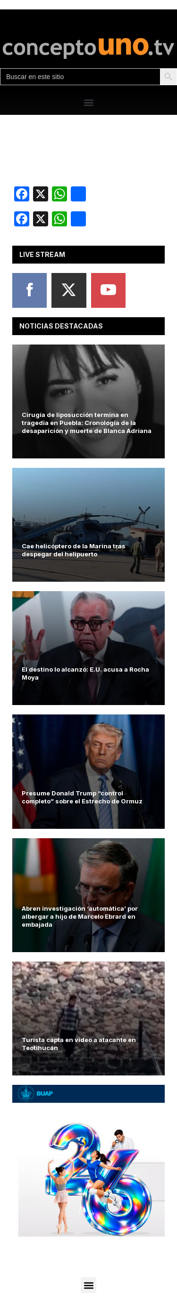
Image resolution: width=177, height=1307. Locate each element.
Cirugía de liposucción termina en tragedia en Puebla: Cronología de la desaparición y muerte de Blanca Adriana (87, 422)
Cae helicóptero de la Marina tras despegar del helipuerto (74, 550)
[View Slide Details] (88, 1161)
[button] (88, 102)
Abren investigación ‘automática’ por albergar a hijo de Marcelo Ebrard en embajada (80, 916)
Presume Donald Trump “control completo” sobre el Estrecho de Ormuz (82, 797)
